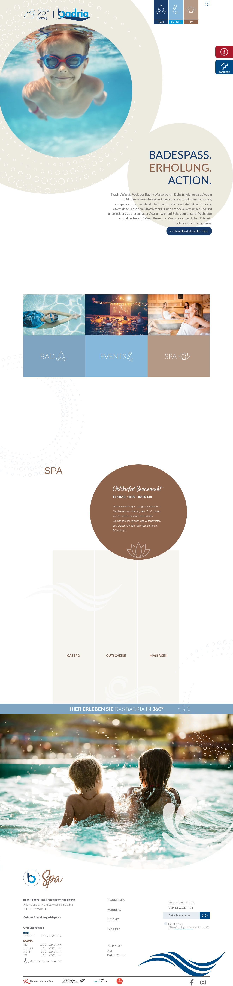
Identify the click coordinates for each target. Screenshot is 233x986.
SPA (191, 22)
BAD (161, 22)
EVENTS (176, 22)
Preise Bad (114, 909)
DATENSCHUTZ (116, 955)
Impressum (114, 945)
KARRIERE (113, 929)
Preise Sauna (116, 899)
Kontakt (113, 919)
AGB (110, 950)
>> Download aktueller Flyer (189, 231)
